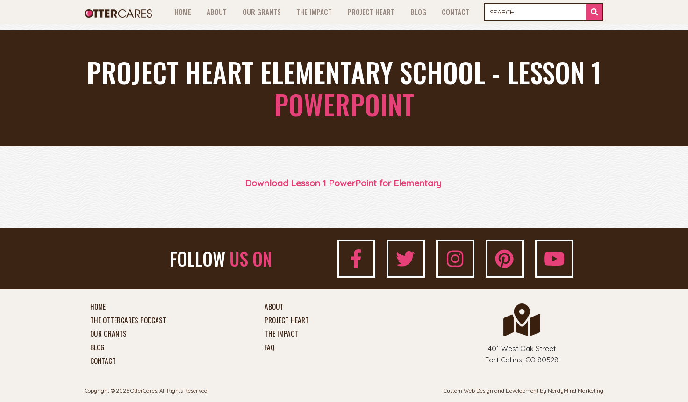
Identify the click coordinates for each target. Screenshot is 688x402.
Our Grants (262, 12)
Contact (455, 12)
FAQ (269, 347)
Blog (418, 12)
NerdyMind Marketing (575, 390)
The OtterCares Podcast (128, 320)
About (217, 12)
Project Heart (370, 12)
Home (182, 12)
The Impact (314, 12)
